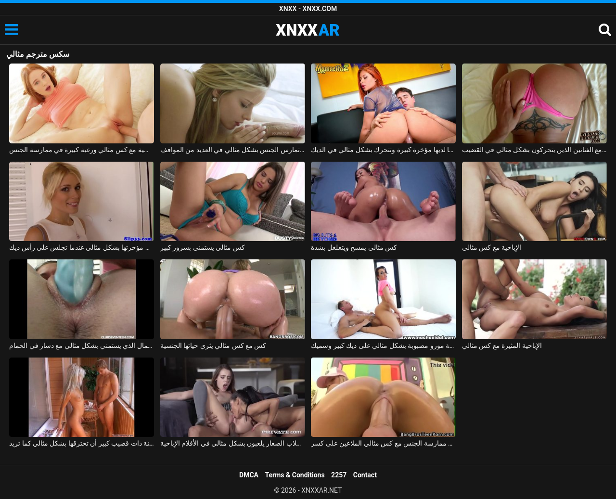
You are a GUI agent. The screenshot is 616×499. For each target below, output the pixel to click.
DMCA (248, 475)
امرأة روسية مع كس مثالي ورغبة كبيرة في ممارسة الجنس (81, 150)
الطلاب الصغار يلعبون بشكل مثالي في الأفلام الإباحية (232, 443)
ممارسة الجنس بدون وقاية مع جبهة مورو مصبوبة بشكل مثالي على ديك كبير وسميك (383, 345)
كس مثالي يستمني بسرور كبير (202, 247)
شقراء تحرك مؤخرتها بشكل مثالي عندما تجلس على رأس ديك (81, 247)
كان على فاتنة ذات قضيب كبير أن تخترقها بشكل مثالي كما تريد (81, 443)
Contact (365, 475)
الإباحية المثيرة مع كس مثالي (502, 345)
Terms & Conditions (295, 475)
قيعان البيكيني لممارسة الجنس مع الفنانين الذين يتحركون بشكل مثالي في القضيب (534, 150)
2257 (338, 475)
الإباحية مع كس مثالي (491, 247)
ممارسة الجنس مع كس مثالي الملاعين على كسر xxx (383, 443)
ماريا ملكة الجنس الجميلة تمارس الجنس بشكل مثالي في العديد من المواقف (232, 150)
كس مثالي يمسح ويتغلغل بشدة (354, 247)
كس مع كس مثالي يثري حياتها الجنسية (213, 345)
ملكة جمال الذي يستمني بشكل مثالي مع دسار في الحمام (81, 345)
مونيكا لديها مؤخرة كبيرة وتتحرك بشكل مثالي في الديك (383, 150)
